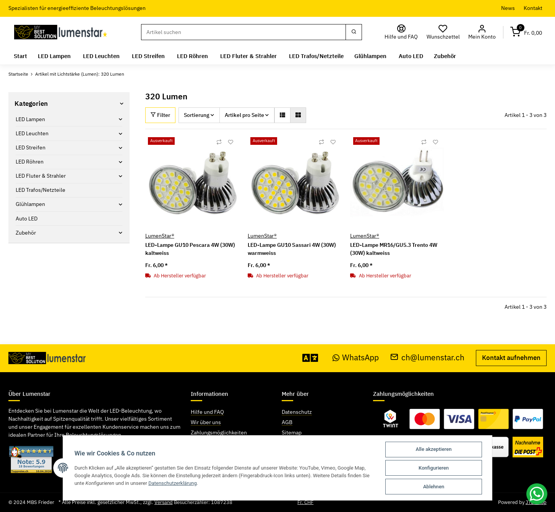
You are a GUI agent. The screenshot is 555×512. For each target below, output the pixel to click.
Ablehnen (433, 486)
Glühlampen (30, 204)
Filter (160, 115)
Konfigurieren (434, 468)
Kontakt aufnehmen (511, 357)
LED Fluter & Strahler (41, 175)
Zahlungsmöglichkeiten (219, 432)
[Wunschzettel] (443, 32)
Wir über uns (206, 422)
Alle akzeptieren (434, 449)
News (508, 8)
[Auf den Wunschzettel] (230, 142)
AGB (287, 422)
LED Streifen (30, 147)
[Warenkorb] (526, 32)
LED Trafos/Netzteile (40, 189)
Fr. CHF (305, 502)
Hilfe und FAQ (207, 411)
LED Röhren (30, 161)
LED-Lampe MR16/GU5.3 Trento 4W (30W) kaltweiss (393, 248)
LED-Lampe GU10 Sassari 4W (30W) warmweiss (292, 248)
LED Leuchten (32, 133)
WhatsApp (356, 357)
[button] (482, 32)
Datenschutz (297, 411)
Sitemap (292, 432)
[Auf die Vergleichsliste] (219, 142)
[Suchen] (243, 32)
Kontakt (533, 8)
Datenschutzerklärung (172, 483)
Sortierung (196, 115)
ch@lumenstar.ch (427, 357)
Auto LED (26, 218)
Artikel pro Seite (244, 115)
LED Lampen (30, 119)
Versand (163, 502)
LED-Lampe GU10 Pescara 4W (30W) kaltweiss (190, 248)
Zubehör (26, 232)
